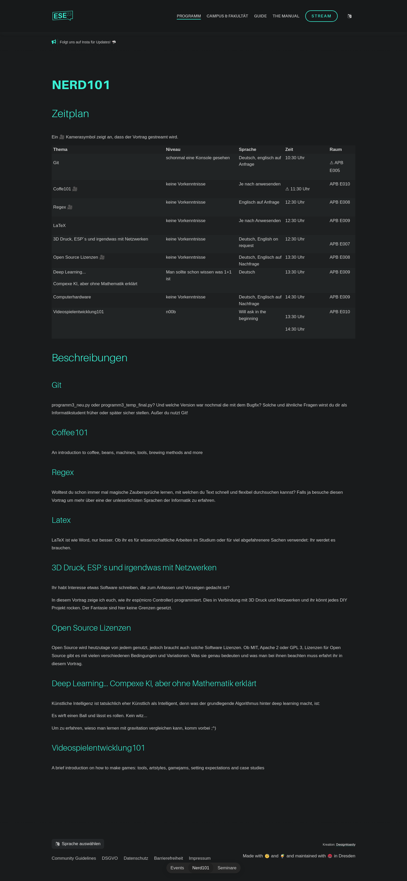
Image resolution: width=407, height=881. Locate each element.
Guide (260, 16)
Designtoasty (345, 844)
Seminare (227, 867)
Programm (189, 16)
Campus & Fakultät (227, 16)
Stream (321, 16)
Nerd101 (200, 867)
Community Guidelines (74, 858)
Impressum (200, 858)
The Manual (286, 16)
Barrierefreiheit (168, 858)
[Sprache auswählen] (349, 16)
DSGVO (110, 858)
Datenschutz (136, 858)
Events (177, 867)
